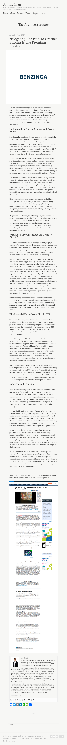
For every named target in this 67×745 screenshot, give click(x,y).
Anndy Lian (12, 4)
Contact (43, 13)
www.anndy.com (16, 695)
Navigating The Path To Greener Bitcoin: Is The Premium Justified (33, 42)
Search (35, 13)
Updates (20, 13)
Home (5, 13)
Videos (28, 13)
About (12, 13)
